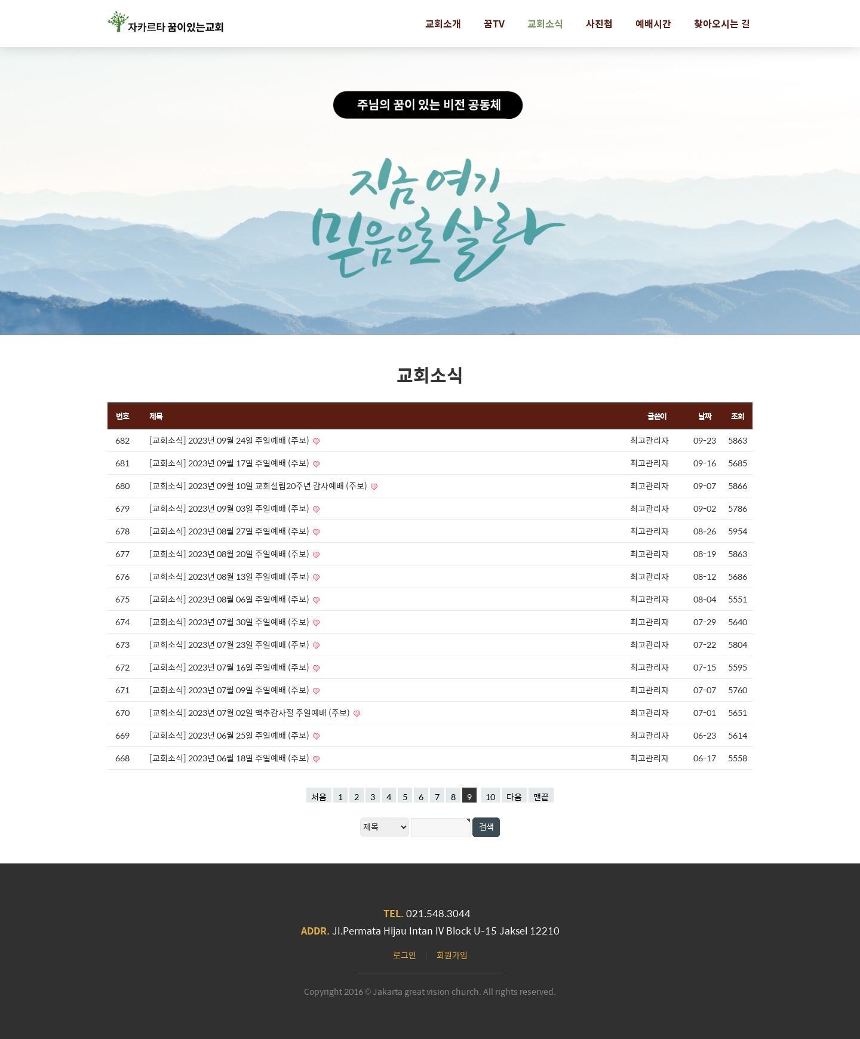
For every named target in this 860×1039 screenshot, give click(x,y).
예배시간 (653, 23)
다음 (514, 796)
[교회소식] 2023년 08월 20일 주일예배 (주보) (230, 553)
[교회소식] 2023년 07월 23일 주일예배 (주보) (230, 644)
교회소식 (545, 23)
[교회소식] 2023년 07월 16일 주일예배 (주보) (230, 667)
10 (490, 796)
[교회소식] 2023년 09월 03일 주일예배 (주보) (230, 508)
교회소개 (443, 23)
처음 (319, 796)
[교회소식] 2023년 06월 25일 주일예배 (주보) (230, 735)
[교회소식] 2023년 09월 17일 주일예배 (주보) (230, 462)
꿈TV (494, 23)
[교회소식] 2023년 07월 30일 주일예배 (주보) (230, 621)
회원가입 (452, 954)
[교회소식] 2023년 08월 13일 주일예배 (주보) (230, 576)
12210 (545, 930)
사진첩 (599, 23)
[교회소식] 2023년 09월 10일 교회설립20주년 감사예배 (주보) (259, 485)
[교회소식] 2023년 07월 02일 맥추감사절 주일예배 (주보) (250, 712)
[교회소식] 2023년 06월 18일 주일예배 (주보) (230, 757)
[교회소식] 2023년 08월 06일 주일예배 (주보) (230, 598)
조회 (737, 416)
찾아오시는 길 (722, 23)
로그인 (404, 954)
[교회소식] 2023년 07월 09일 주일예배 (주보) (230, 689)
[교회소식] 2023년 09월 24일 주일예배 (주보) (230, 440)
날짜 (704, 416)
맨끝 (541, 796)
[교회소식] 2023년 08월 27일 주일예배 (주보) (230, 530)
